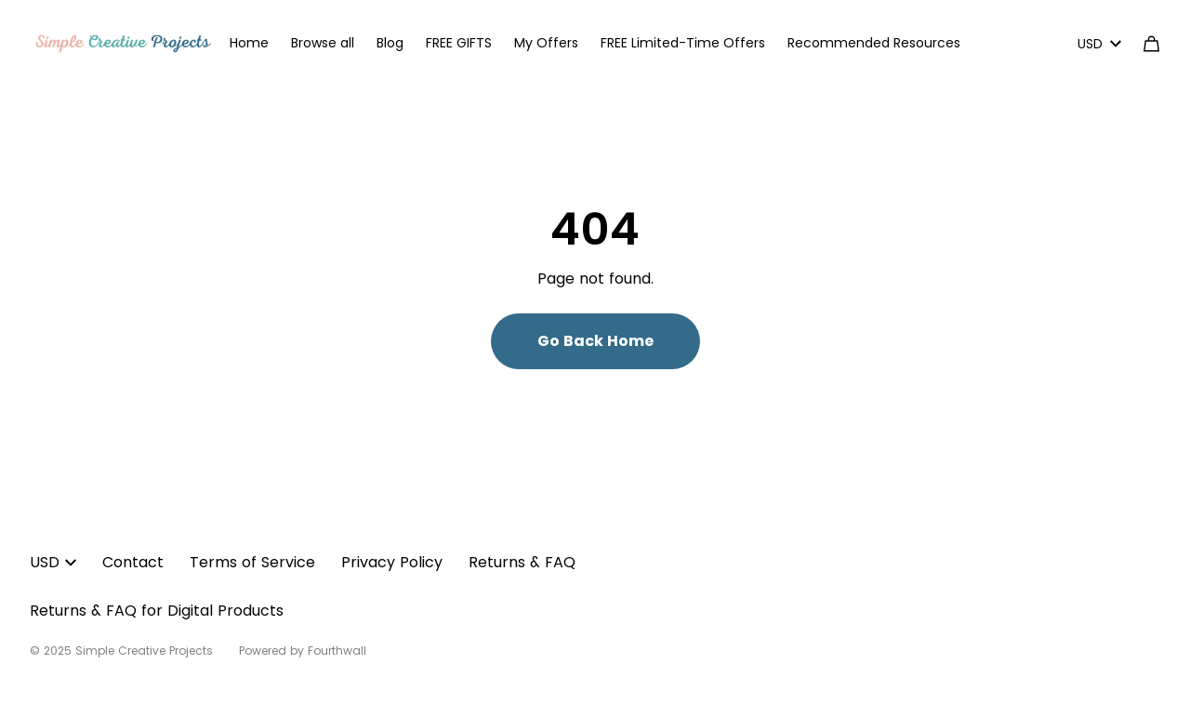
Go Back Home (595, 341)
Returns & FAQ (522, 562)
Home (249, 42)
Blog (390, 42)
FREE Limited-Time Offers (683, 42)
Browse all (322, 42)
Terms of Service (252, 562)
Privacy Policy (392, 562)
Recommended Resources (873, 42)
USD (1099, 43)
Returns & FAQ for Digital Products (157, 610)
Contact (133, 562)
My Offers (546, 42)
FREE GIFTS (459, 42)
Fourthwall (337, 650)
